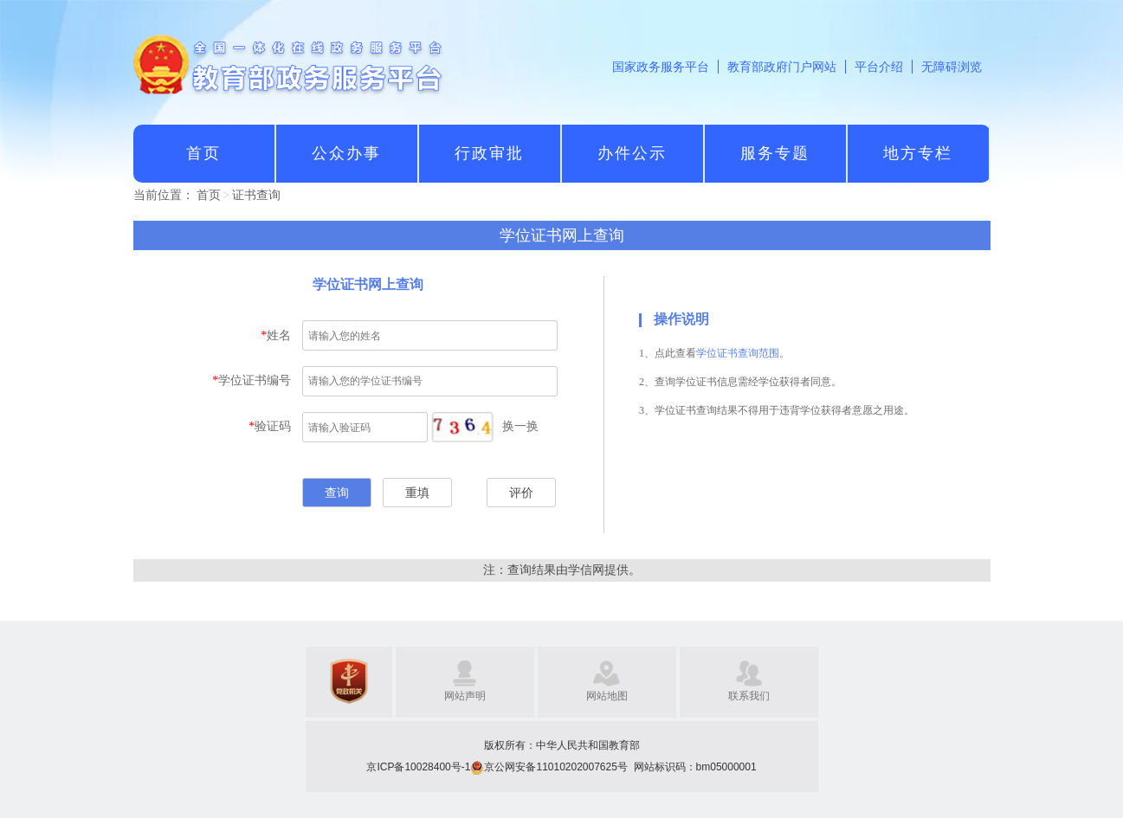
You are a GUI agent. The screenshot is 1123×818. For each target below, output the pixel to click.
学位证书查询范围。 (743, 353)
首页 (209, 195)
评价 (521, 492)
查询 (337, 492)
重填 (417, 492)
